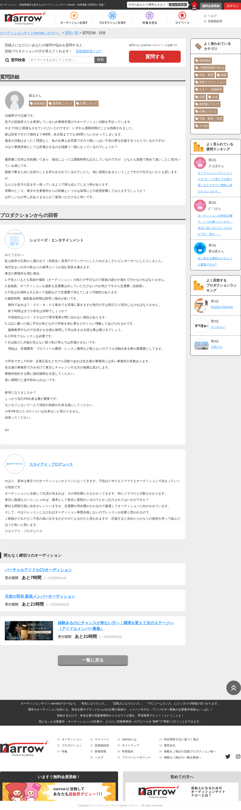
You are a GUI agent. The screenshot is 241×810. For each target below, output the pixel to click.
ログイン (232, 6)
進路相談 (39, 103)
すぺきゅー (218, 327)
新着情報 (100, 751)
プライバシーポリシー (136, 757)
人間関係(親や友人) (211, 67)
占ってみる (178, 4)
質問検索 (18, 60)
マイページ (102, 739)
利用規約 (128, 751)
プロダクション (72, 745)
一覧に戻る (93, 660)
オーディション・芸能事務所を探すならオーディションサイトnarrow (37, 4)
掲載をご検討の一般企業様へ (182, 757)
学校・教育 (206, 75)
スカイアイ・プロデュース (51, 464)
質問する (155, 56)
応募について (88, 103)
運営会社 (169, 745)
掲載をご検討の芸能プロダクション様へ (190, 751)
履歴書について (63, 103)
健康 (224, 75)
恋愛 (202, 97)
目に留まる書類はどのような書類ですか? (215, 261)
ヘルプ (212, 16)
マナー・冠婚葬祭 (210, 89)
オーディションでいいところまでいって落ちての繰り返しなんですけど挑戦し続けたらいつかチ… (215, 182)
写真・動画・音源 (210, 118)
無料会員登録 (211, 6)
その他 (203, 125)
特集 (64, 751)
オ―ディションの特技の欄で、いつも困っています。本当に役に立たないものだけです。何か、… (215, 225)
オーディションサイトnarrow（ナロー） (117, 805)
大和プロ (216, 347)
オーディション (72, 739)
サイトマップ (130, 745)
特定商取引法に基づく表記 (181, 739)
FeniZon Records (222, 307)
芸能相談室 (215, 21)
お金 (215, 97)
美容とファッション (212, 82)
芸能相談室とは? (88, 51)
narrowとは (129, 739)
